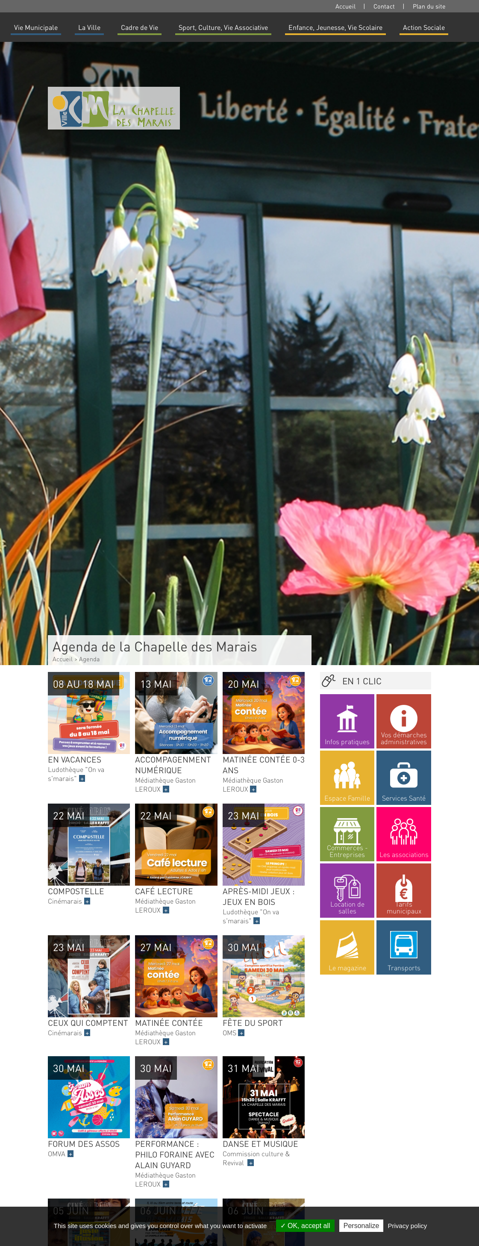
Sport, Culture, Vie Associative (223, 27)
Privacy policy (407, 1225)
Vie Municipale (36, 27)
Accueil (345, 6)
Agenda (89, 659)
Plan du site (429, 6)
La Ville (89, 27)
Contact (384, 6)
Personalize (361, 1225)
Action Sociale (424, 27)
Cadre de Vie (139, 27)
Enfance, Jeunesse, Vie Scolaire (335, 27)
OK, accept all (305, 1225)
